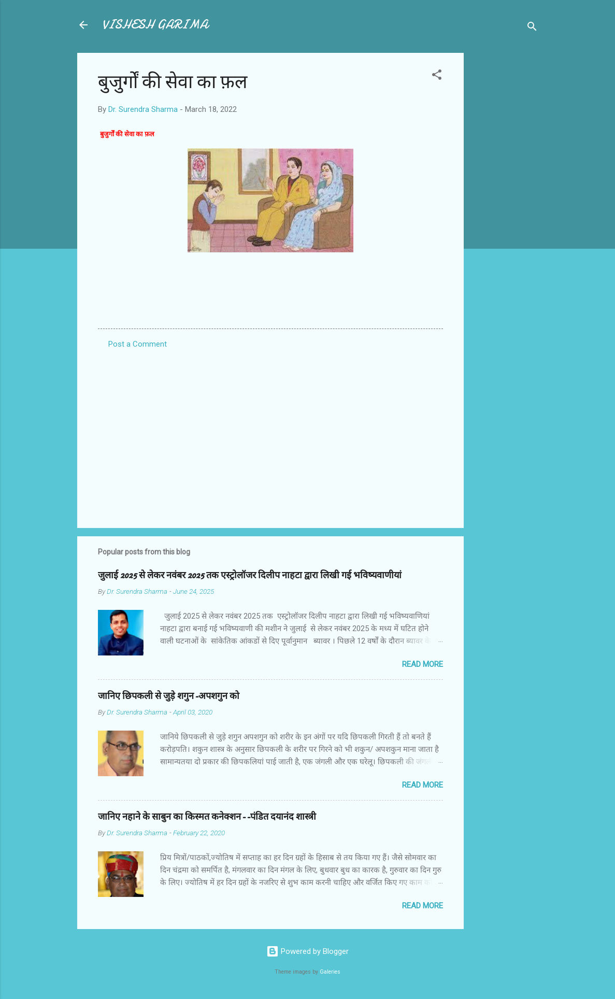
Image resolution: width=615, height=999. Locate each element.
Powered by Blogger (307, 951)
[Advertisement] (505, 208)
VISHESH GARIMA (155, 24)
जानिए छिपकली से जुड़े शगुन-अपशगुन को (168, 696)
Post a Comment (137, 344)
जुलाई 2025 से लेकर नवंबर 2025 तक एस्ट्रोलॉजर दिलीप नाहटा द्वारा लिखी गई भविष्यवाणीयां (250, 575)
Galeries (330, 971)
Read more (422, 664)
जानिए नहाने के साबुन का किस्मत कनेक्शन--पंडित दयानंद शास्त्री (207, 816)
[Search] (532, 28)
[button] (437, 76)
